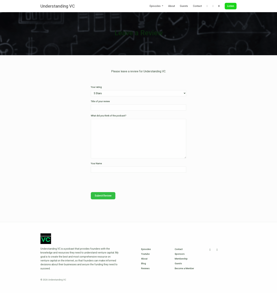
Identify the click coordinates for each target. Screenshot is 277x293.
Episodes (155, 6)
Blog (143, 263)
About (171, 6)
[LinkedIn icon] (217, 250)
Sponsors (180, 254)
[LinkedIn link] (213, 6)
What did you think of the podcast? (108, 115)
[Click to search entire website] (219, 6)
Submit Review (103, 195)
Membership (181, 258)
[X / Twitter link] (207, 6)
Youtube (145, 254)
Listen (230, 6)
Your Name (96, 163)
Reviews (145, 268)
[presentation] (118, 182)
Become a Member (184, 268)
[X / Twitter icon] (210, 250)
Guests (184, 6)
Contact (197, 6)
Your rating (96, 87)
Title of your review (100, 101)
